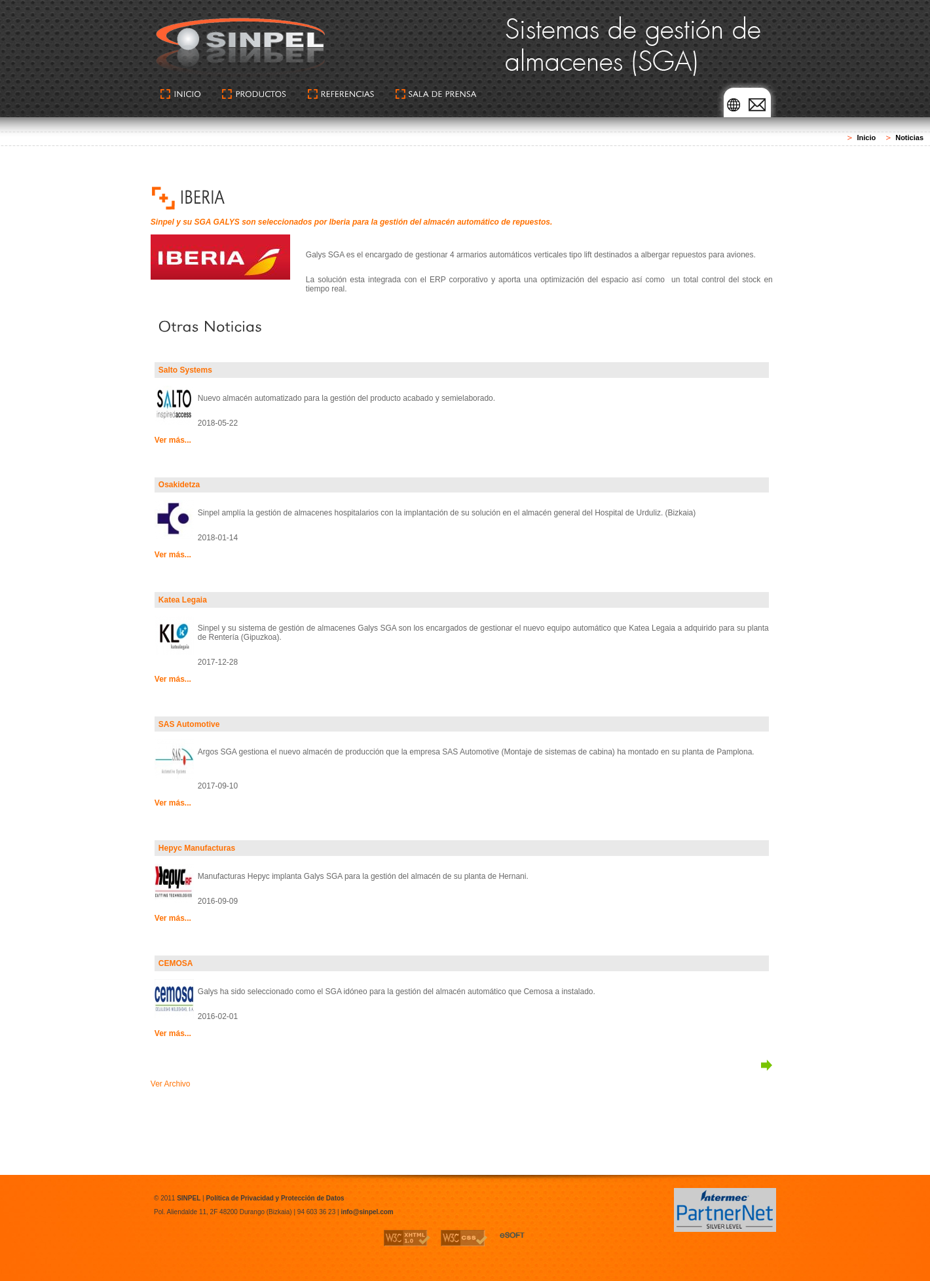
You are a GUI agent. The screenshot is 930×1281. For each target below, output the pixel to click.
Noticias (909, 137)
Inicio (866, 137)
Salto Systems (185, 370)
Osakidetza (179, 484)
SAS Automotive (189, 724)
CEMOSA (175, 963)
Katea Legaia (182, 599)
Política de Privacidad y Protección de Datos (275, 1198)
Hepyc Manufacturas (196, 848)
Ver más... (173, 440)
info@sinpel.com (367, 1212)
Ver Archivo (171, 1083)
